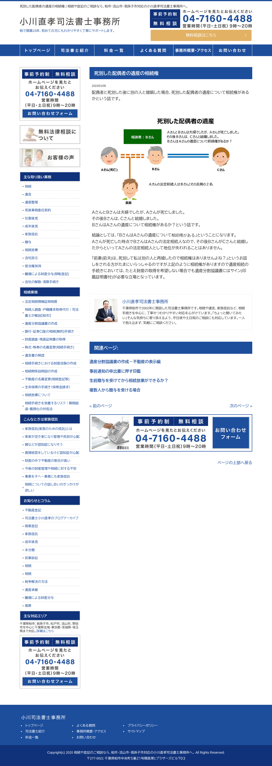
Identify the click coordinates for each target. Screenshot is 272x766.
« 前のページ (101, 406)
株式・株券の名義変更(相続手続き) (49, 347)
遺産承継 (31, 590)
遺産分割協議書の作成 (41, 323)
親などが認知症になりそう (44, 444)
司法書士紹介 (74, 50)
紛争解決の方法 (36, 582)
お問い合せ (232, 50)
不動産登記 (33, 510)
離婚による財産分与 (39, 598)
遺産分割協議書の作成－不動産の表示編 (125, 362)
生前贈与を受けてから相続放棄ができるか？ (129, 380)
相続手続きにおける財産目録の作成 (50, 363)
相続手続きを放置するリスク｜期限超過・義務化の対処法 (52, 406)
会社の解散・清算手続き (42, 282)
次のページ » (241, 406)
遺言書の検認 (34, 355)
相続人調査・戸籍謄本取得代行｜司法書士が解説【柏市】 (52, 312)
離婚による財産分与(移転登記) (47, 274)
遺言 (28, 194)
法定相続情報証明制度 (41, 302)
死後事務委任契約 (38, 210)
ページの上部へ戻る (234, 463)
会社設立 (31, 258)
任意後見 (31, 218)
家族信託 (31, 234)
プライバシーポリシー (143, 725)
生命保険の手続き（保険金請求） (47, 387)
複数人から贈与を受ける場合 (115, 390)
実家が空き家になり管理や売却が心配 (52, 437)
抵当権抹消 (33, 266)
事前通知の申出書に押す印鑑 (115, 371)
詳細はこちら (45, 631)
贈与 (28, 242)
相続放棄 (31, 250)
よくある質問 (153, 50)
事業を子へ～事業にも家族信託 (47, 476)
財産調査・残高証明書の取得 (45, 339)
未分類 (30, 550)
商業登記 (31, 526)
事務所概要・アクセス (193, 50)
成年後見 (31, 226)
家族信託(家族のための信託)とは (48, 429)
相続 (28, 186)
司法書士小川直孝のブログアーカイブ (51, 518)
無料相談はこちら (201, 35)
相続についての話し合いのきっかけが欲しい (52, 487)
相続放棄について (38, 395)
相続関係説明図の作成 (41, 371)
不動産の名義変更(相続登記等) (47, 379)
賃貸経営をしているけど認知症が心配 (52, 453)
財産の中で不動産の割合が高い (47, 460)
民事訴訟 (31, 558)
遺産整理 (31, 202)
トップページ (37, 50)
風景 (28, 605)
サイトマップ (136, 731)
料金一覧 (114, 50)
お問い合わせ (86, 737)
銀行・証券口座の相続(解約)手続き (49, 331)
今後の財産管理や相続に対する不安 (50, 468)
